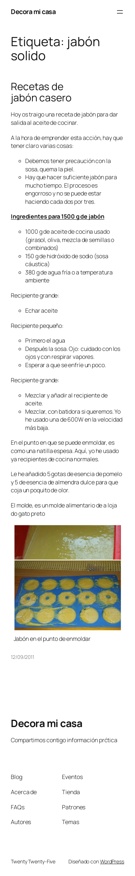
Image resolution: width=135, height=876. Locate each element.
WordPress (112, 861)
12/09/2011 (22, 656)
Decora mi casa (33, 11)
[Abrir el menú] (120, 12)
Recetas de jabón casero (41, 92)
